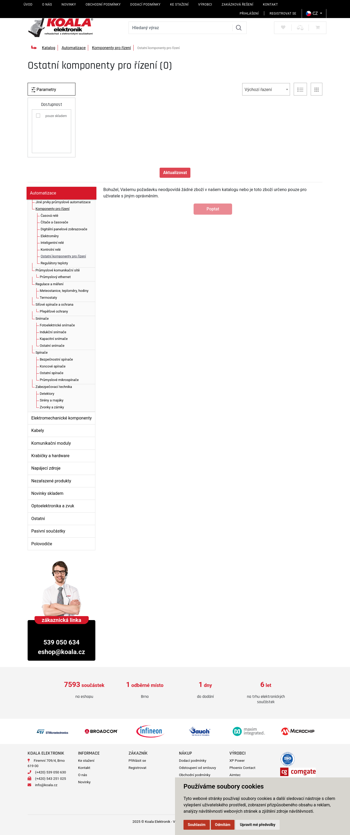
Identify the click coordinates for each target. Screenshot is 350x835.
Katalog (48, 47)
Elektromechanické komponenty (61, 418)
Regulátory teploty (54, 263)
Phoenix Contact (242, 768)
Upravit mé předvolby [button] (257, 825)
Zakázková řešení (237, 4)
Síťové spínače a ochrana (54, 304)
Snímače (42, 319)
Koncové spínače (53, 366)
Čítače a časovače (54, 222)
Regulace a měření (49, 284)
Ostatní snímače (52, 346)
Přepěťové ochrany (54, 311)
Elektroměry (50, 236)
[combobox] (266, 89)
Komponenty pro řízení (111, 47)
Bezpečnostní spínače (56, 359)
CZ (312, 13)
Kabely (37, 430)
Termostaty (48, 298)
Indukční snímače (53, 332)
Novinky (69, 4)
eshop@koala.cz (61, 652)
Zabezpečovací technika (54, 387)
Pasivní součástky (48, 531)
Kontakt (270, 4)
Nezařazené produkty (51, 480)
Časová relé (49, 216)
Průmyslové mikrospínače (59, 380)
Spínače (42, 352)
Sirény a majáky (51, 400)
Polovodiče (41, 543)
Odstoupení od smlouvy (197, 768)
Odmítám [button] (223, 825)
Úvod (28, 4)
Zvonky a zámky (52, 407)
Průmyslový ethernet (55, 277)
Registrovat (137, 768)
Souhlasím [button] (197, 825)
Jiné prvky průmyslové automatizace (63, 202)
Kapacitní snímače (54, 339)
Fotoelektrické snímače (57, 325)
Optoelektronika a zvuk (52, 505)
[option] (84, 690)
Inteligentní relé (52, 243)
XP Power (237, 761)
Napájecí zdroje (46, 468)
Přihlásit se (137, 761)
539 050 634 (62, 642)
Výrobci (205, 4)
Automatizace (74, 47)
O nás (47, 4)
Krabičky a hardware (50, 455)
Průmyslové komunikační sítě (58, 270)
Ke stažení (179, 4)
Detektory (47, 394)
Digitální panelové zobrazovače (64, 229)
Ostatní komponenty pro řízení (63, 256)
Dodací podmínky (145, 4)
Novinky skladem (47, 493)
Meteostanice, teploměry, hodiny (64, 291)
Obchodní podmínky (103, 4)
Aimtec (235, 775)
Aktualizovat (175, 172)
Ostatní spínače (51, 373)
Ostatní (38, 518)
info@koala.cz (46, 785)
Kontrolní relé (51, 250)
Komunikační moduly (51, 443)
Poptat (213, 208)
